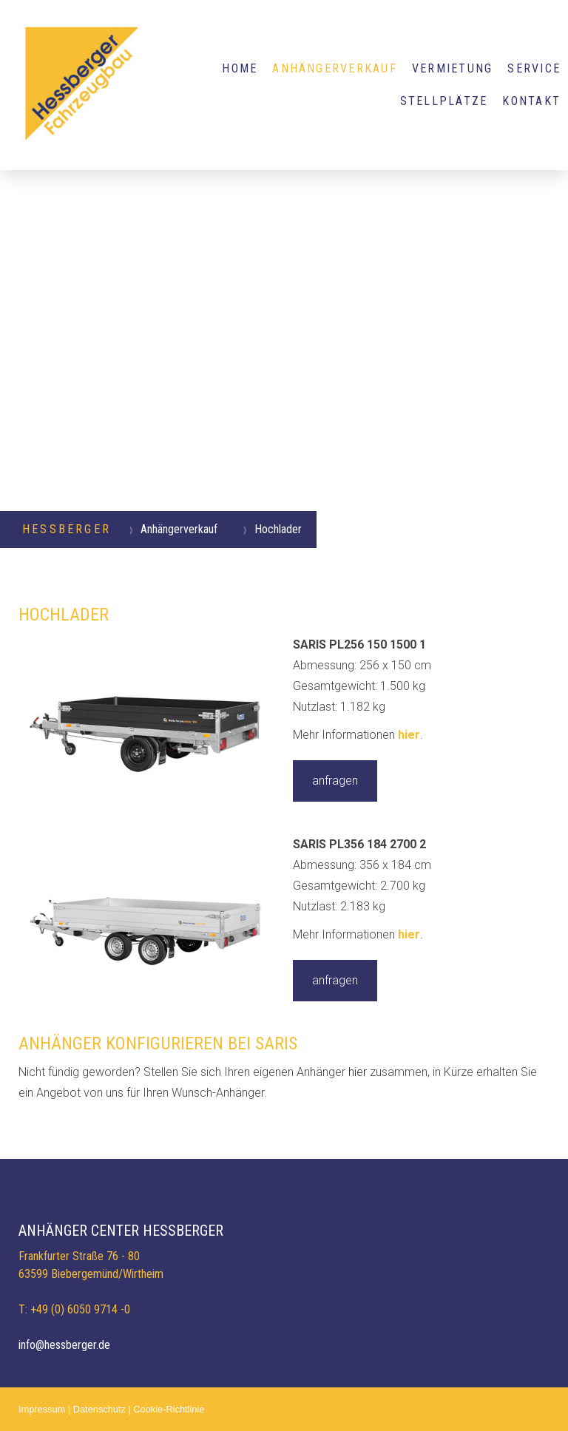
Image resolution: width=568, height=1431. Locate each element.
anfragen (335, 781)
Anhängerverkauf (334, 68)
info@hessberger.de (64, 1345)
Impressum (41, 1409)
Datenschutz (99, 1409)
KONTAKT (531, 101)
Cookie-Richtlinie (168, 1409)
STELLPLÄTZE (444, 101)
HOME (239, 68)
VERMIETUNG (452, 68)
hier (409, 735)
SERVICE (534, 68)
